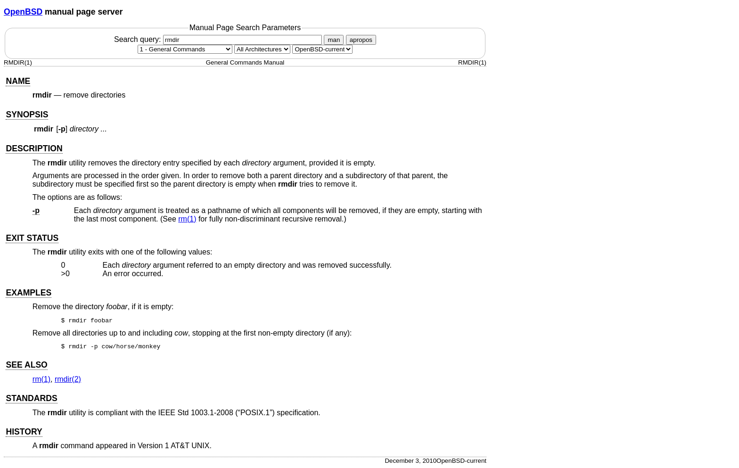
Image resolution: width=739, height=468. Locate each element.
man (334, 39)
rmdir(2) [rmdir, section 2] (68, 379)
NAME (18, 81)
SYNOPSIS (27, 114)
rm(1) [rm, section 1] (187, 219)
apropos (361, 39)
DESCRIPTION (34, 148)
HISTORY (24, 431)
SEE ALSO (26, 364)
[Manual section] (185, 49)
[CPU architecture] (262, 49)
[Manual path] (322, 49)
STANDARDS (31, 398)
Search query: (219, 39)
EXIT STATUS (32, 238)
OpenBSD (23, 11)
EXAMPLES (28, 292)
